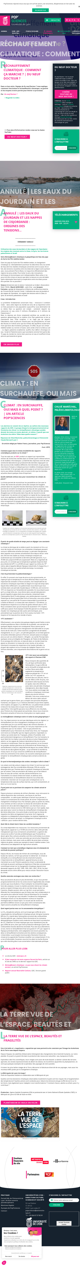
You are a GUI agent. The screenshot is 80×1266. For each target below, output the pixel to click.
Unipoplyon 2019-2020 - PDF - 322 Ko (62, 222)
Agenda (4, 31)
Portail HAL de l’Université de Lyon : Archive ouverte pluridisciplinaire (12, 1200)
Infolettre (55, 20)
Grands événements (48, 32)
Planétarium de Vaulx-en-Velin (20, 1103)
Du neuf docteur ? (17, 137)
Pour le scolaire (32, 31)
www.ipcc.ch (21, 956)
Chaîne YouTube (66, 94)
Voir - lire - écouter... (16, 32)
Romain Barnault (66, 117)
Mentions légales (7, 1205)
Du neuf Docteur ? (10, 94)
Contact (4, 1211)
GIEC (17, 456)
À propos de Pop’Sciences (10, 1208)
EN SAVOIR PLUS (40, 10)
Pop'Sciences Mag (65, 32)
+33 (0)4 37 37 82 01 (35, 1215)
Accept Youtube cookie (64, 1223)
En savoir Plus (11, 344)
